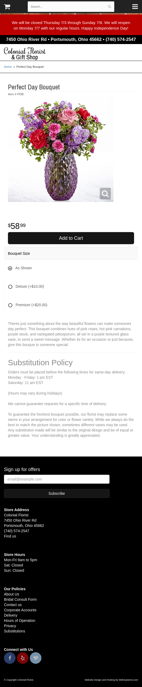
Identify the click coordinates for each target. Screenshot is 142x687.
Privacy (10, 626)
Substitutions (14, 631)
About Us (11, 594)
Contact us (13, 605)
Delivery (10, 615)
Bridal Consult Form (20, 599)
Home (8, 66)
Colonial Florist (71, 54)
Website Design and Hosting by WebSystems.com (111, 680)
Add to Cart (71, 238)
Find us (10, 536)
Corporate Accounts (20, 610)
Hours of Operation (19, 620)
